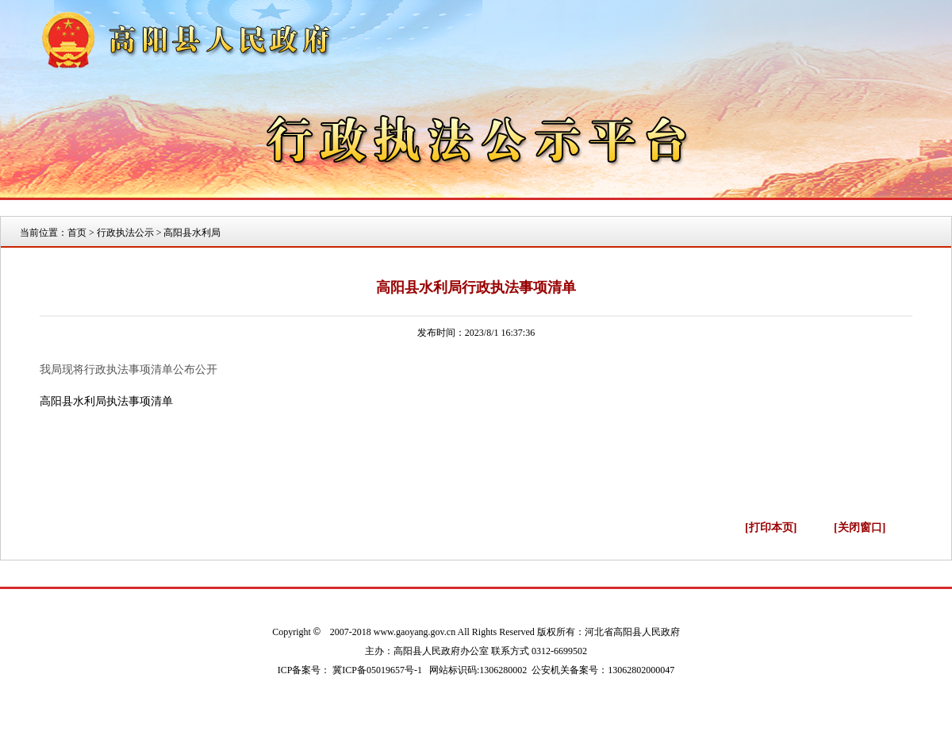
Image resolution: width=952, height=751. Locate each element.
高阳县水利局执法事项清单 (106, 401)
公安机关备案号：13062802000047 (603, 670)
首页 (76, 232)
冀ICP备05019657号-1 (377, 670)
